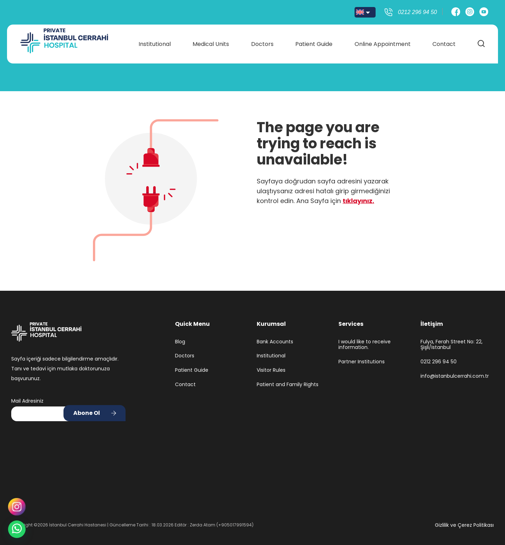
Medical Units (211, 42)
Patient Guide (313, 42)
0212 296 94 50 (438, 362)
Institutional (156, 42)
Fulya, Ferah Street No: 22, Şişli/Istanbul (451, 345)
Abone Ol (86, 413)
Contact (442, 42)
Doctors (262, 42)
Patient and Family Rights (287, 385)
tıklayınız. (358, 200)
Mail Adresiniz (27, 400)
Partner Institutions (361, 362)
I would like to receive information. (364, 345)
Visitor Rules (271, 370)
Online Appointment (382, 42)
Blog (180, 342)
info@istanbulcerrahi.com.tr (454, 376)
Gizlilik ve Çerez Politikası (464, 525)
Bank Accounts (275, 342)
